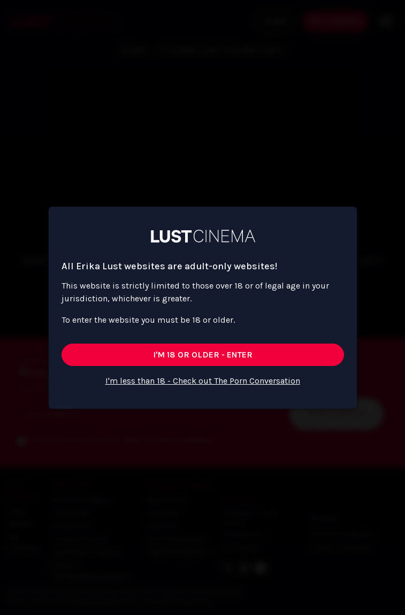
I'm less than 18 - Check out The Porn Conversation (202, 381)
